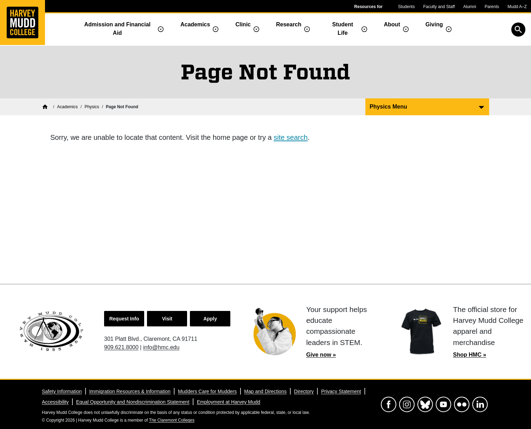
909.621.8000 (121, 347)
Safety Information (62, 391)
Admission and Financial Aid (117, 28)
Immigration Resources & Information (130, 391)
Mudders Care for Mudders (207, 391)
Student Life (342, 28)
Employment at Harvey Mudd (229, 402)
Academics (195, 24)
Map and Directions (265, 391)
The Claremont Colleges (171, 420)
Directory (304, 391)
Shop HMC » (469, 355)
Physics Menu (388, 107)
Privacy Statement (341, 391)
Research (288, 24)
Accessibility (55, 402)
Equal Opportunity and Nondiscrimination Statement (132, 402)
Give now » (321, 355)
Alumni (469, 6)
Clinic (243, 24)
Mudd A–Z (517, 6)
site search (291, 137)
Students (406, 6)
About (392, 24)
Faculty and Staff (439, 6)
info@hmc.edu (161, 347)
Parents (492, 6)
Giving (434, 24)
